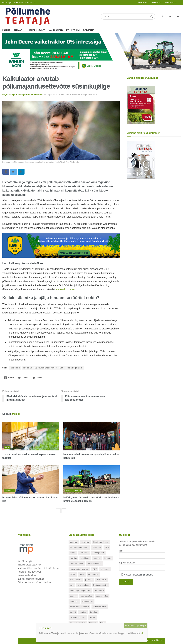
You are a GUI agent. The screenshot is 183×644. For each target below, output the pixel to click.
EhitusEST (18, 2)
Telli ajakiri (156, 2)
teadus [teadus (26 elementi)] (83, 612)
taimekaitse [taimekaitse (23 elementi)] (87, 601)
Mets (68, 447)
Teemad (18, 30)
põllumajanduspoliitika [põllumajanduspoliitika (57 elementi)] (80, 590)
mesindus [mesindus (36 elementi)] (105, 569)
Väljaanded (56, 30)
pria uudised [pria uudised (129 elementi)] (83, 585)
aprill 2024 (52, 94)
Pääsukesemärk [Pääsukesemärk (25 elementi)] (100, 585)
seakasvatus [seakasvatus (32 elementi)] (86, 596)
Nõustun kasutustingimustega (138, 574)
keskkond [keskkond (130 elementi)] (85, 558)
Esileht (6, 30)
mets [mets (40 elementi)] (82, 574)
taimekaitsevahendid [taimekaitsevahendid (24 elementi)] (79, 607)
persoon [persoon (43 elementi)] (89, 580)
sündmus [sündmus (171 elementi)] (74, 601)
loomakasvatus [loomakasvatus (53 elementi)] (94, 564)
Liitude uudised (36, 30)
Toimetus (88, 30)
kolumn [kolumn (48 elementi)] (97, 558)
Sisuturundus (73, 491)
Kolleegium (72, 30)
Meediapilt (7, 2)
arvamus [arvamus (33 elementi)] (85, 542)
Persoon (10, 491)
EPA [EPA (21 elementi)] (107, 547)
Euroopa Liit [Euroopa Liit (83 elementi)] (98, 553)
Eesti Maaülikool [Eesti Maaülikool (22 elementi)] (100, 542)
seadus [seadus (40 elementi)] (73, 596)
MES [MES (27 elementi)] (95, 569)
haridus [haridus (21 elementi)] (73, 558)
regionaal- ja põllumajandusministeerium (43, 368)
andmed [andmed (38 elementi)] (73, 542)
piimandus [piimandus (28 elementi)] (101, 580)
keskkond (15, 368)
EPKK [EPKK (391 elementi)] (72, 553)
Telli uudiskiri (171, 2)
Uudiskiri (160, 640)
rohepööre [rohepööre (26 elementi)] (99, 590)
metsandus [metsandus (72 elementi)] (93, 574)
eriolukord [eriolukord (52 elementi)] (84, 553)
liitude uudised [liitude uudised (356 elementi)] (76, 564)
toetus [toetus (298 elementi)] (92, 617)
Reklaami (142, 2)
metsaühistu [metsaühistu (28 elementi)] (75, 580)
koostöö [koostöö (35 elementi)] (108, 558)
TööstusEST (30, 2)
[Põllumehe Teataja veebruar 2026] (141, 160)
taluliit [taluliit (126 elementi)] (73, 612)
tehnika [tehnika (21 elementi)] (93, 612)
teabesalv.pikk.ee (64, 289)
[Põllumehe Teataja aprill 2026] (141, 105)
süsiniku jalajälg (74, 368)
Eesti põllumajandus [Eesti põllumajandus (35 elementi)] (79, 547)
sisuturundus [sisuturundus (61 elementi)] (102, 596)
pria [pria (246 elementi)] (72, 585)
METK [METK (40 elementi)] (73, 574)
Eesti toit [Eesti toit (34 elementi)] (97, 547)
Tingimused (148, 640)
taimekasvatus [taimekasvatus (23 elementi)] (99, 607)
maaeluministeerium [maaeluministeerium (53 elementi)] (79, 569)
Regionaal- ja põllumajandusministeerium (22, 94)
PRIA (7, 447)
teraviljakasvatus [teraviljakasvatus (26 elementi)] (77, 617)
